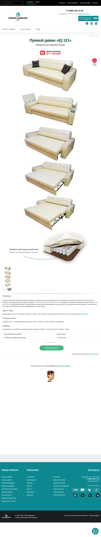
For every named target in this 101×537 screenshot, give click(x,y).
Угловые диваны (7, 480)
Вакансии (30, 495)
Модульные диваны (8, 486)
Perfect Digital (94, 515)
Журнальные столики (8, 501)
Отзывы (37, 2)
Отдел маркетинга (59, 495)
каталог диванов (64, 366)
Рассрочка (62, 3)
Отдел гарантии (58, 489)
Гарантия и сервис (85, 3)
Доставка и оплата (59, 480)
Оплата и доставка (72, 3)
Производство (31, 480)
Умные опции (25, 29)
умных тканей (83, 314)
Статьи (29, 489)
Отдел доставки (58, 492)
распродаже (94, 354)
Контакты (95, 3)
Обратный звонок (83, 14)
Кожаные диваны (7, 492)
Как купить (56, 477)
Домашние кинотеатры (9, 498)
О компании (30, 2)
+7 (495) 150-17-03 (74, 11)
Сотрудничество (31, 4)
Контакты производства (61, 486)
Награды (29, 483)
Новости (29, 486)
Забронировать (51, 348)
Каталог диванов (8, 29)
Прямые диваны (7, 477)
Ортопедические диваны (10, 489)
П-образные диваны (8, 483)
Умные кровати (6, 495)
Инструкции (30, 492)
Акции (38, 29)
